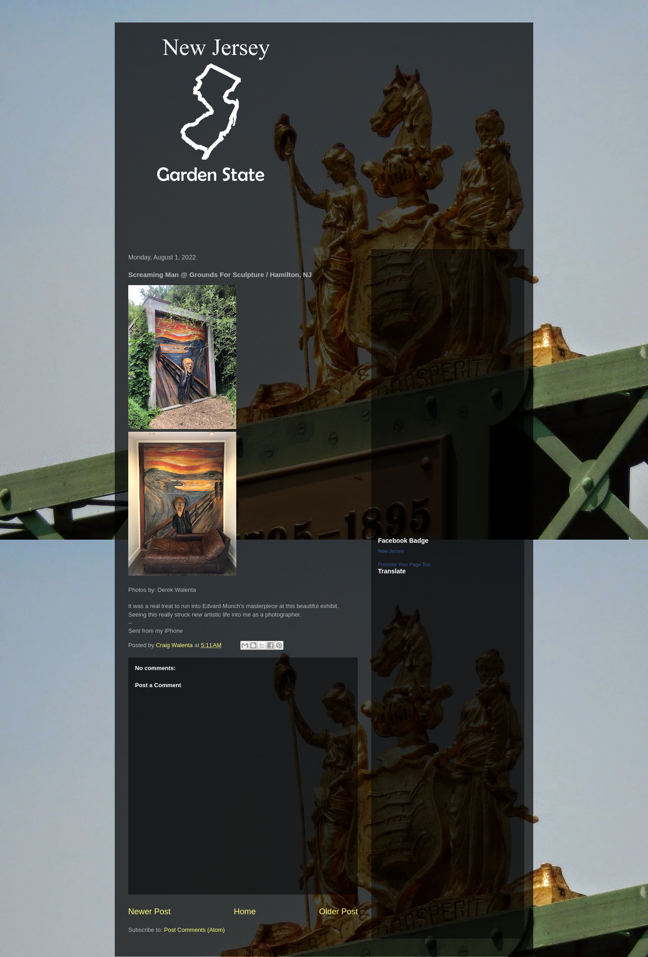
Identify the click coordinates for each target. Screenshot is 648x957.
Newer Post (149, 911)
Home (245, 911)
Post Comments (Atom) (194, 929)
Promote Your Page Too (404, 564)
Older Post (338, 911)
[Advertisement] (287, 217)
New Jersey (391, 551)
